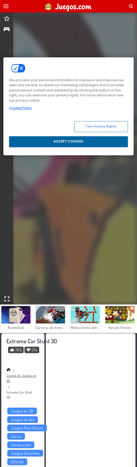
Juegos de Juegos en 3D (21, 378)
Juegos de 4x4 (23, 419)
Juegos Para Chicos (27, 428)
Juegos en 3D (22, 411)
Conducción (21, 444)
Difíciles (17, 461)
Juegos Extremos (25, 453)
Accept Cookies (68, 141)
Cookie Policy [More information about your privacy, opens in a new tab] (20, 108)
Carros (16, 436)
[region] (68, 106)
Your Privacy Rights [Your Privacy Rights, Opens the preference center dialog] (101, 126)
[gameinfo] (6, 29)
